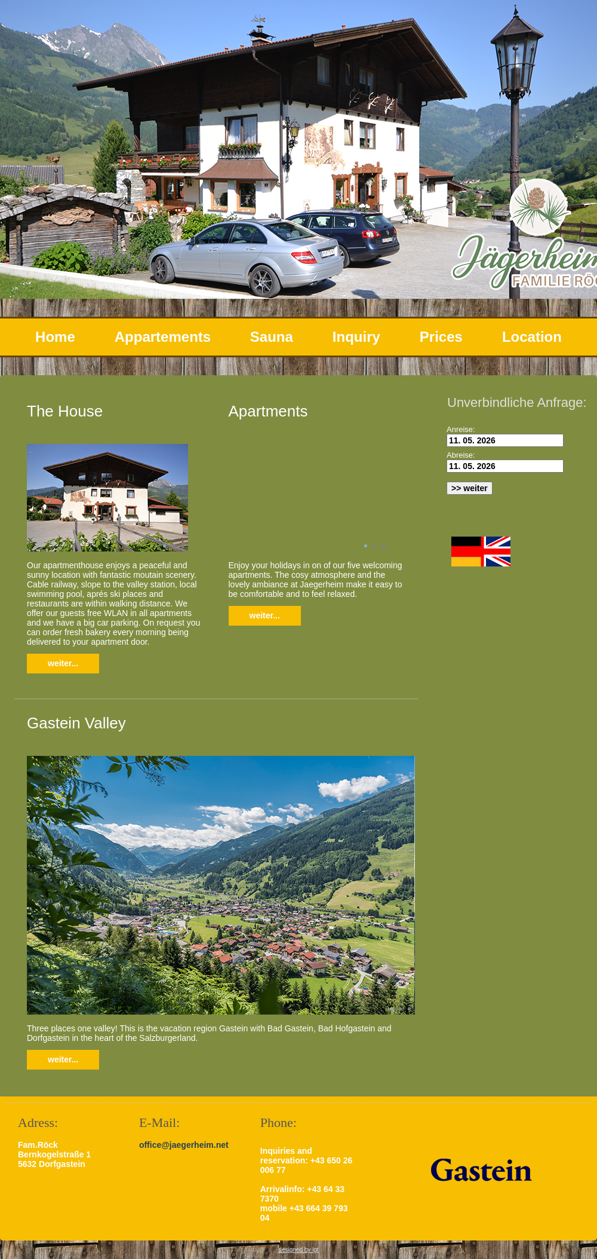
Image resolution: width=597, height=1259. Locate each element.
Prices (441, 337)
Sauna (271, 337)
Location (532, 337)
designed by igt (298, 1249)
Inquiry (356, 337)
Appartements (163, 337)
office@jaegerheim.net (184, 1145)
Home (55, 337)
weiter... (63, 663)
